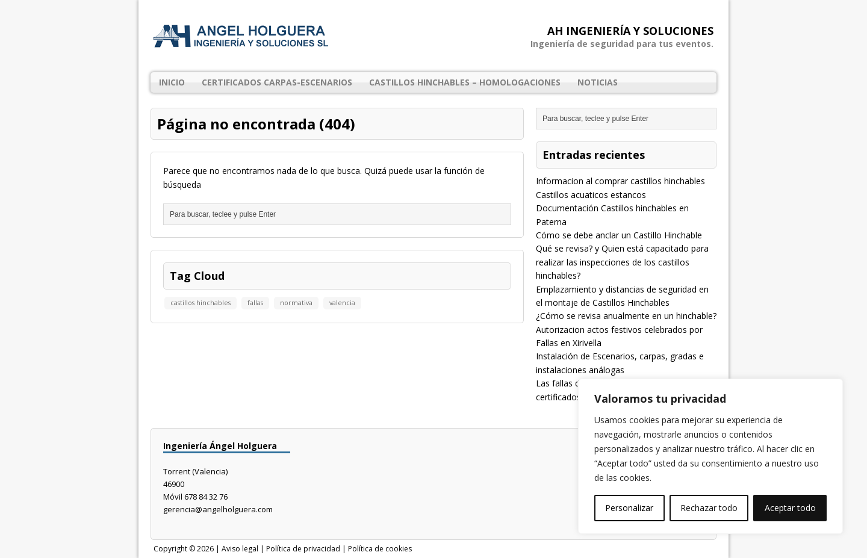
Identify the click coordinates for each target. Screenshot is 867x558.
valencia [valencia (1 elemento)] (342, 303)
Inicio (172, 82)
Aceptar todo (790, 507)
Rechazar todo (709, 507)
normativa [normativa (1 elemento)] (296, 303)
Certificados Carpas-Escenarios (277, 82)
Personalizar (629, 507)
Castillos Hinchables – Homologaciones (465, 82)
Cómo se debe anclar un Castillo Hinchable (619, 235)
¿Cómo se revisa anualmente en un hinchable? (626, 315)
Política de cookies (380, 549)
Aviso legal (240, 549)
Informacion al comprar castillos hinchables (620, 181)
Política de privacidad (303, 549)
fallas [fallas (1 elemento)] (255, 303)
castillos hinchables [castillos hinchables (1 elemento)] (200, 303)
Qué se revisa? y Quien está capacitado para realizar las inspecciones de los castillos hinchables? (622, 262)
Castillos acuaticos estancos (591, 194)
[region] (710, 456)
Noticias (597, 82)
